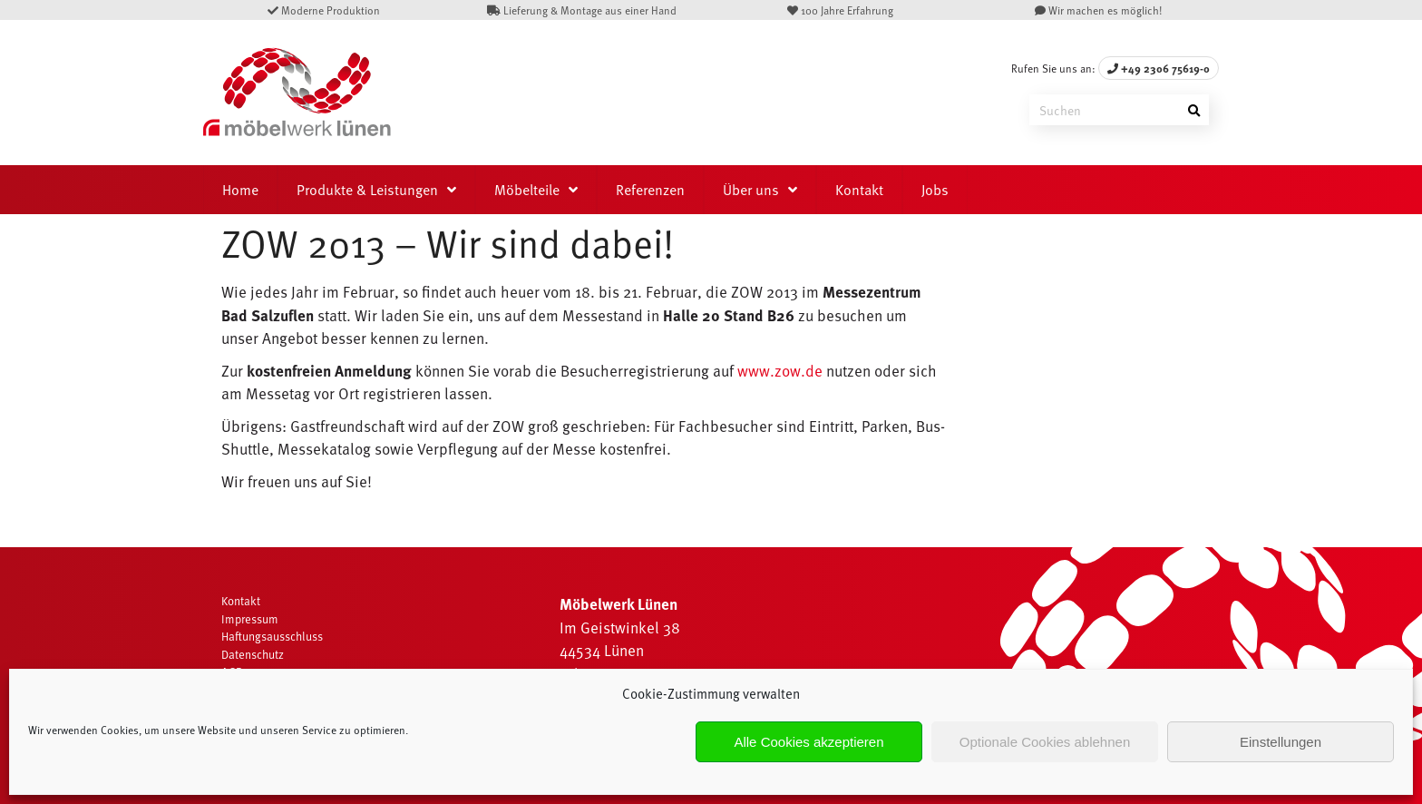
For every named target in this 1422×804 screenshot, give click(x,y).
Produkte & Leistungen (367, 190)
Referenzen (650, 190)
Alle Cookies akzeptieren (808, 742)
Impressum (249, 619)
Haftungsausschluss (272, 636)
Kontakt (859, 190)
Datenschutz (252, 654)
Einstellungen (1280, 742)
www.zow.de (780, 370)
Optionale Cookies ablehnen (1044, 742)
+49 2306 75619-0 (1158, 68)
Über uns (751, 190)
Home (240, 190)
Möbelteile (527, 190)
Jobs (935, 190)
